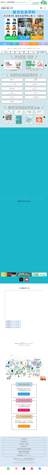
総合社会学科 (5, 44)
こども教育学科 (33, 44)
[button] (2, 65)
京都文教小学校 (24, 446)
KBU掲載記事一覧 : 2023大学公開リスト (13, 322)
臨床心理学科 (24, 44)
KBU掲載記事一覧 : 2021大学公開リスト (13, 325)
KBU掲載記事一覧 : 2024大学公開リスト (13, 321)
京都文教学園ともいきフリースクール (24, 455)
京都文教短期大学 (24, 441)
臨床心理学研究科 (43, 44)
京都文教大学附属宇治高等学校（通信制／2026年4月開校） (24, 452)
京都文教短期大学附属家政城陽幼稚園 (24, 448)
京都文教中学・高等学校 (24, 443)
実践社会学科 (14, 44)
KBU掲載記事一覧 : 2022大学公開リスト (13, 324)
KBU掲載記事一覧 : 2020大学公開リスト (13, 327)
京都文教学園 (24, 439)
